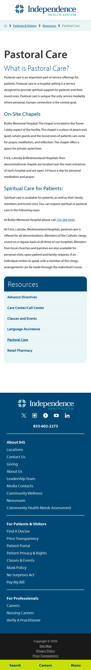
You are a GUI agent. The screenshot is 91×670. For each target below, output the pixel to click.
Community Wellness (24, 493)
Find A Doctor (18, 531)
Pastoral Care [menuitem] (17, 339)
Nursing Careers (20, 612)
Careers (13, 605)
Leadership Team (21, 478)
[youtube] (56, 415)
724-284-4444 (65, 219)
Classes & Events (20, 560)
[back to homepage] (5, 25)
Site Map (45, 646)
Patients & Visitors (28, 25)
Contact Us (16, 456)
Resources (52, 25)
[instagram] (34, 415)
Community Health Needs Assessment (39, 507)
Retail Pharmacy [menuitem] (19, 350)
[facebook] (45, 415)
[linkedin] (67, 415)
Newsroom (16, 500)
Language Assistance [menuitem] (23, 328)
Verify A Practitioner (24, 620)
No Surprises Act (20, 574)
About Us (14, 471)
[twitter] (23, 415)
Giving (12, 463)
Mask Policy (16, 567)
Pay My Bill (16, 582)
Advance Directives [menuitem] (22, 296)
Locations (15, 449)
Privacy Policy (45, 651)
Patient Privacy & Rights (27, 552)
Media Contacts (20, 485)
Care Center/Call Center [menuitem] (25, 307)
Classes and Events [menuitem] (22, 318)
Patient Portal (18, 545)
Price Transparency (23, 538)
